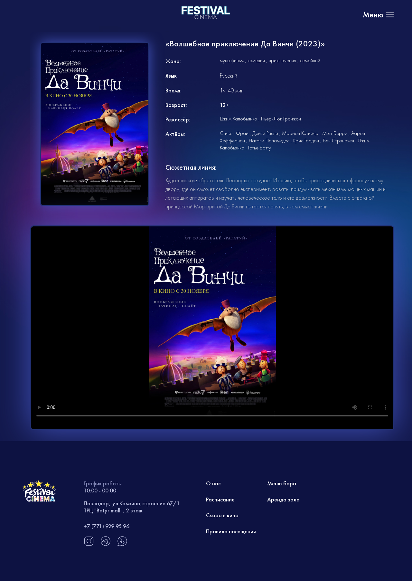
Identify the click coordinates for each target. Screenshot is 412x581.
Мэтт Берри (334, 133)
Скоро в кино (222, 515)
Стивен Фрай (234, 133)
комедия (256, 60)
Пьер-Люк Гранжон (281, 118)
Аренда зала (283, 499)
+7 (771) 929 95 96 (106, 526)
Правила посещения (231, 531)
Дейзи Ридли (265, 133)
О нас (213, 483)
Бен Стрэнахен (338, 140)
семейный (310, 60)
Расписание (220, 499)
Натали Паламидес (269, 140)
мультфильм (232, 60)
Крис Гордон (306, 140)
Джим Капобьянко (238, 118)
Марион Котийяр (300, 133)
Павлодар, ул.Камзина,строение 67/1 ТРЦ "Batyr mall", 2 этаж (132, 507)
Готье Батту (259, 147)
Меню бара (281, 483)
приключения (282, 60)
